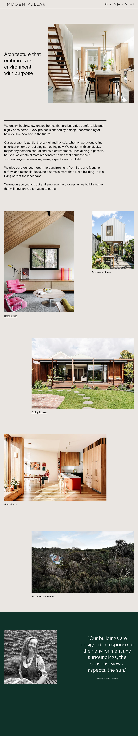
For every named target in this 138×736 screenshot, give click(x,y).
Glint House (10, 504)
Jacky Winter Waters (43, 596)
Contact (129, 4)
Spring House (39, 412)
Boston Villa (10, 315)
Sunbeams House (101, 272)
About (108, 4)
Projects (118, 4)
